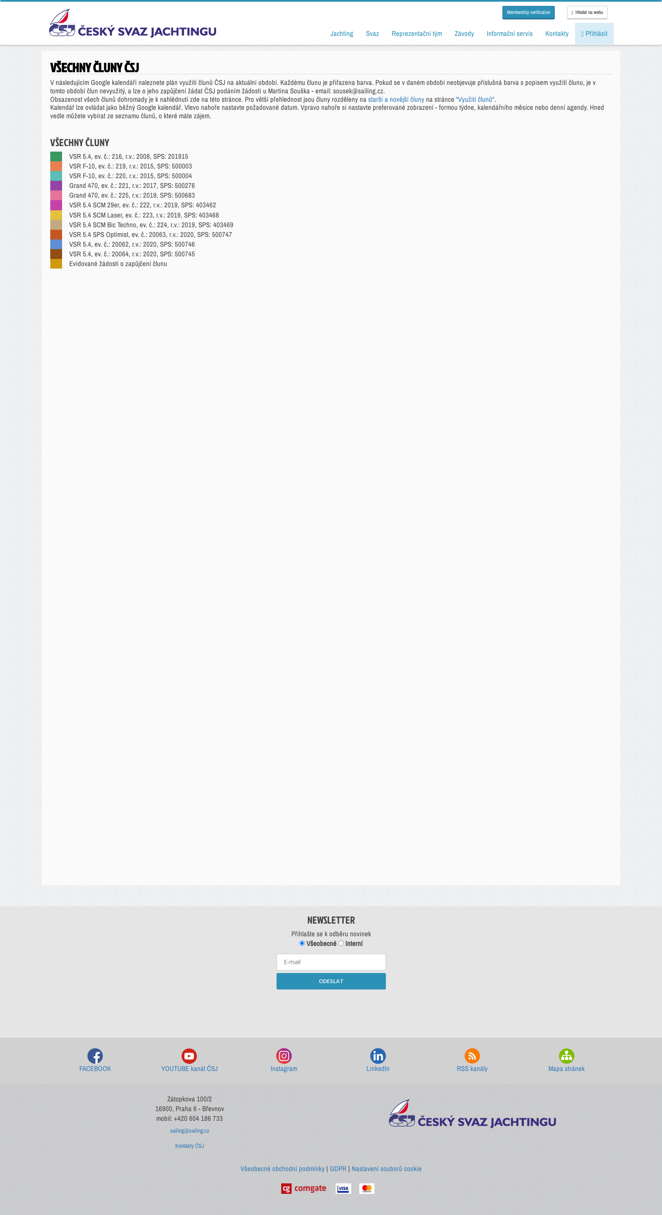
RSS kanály (472, 1060)
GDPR (338, 1168)
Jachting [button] (342, 33)
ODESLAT (331, 981)
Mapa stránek (566, 1060)
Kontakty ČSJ (189, 1146)
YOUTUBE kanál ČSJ (189, 1060)
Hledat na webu (587, 12)
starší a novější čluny (396, 99)
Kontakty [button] (557, 33)
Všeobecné (317, 943)
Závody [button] (464, 33)
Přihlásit (594, 33)
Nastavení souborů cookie (387, 1168)
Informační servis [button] (510, 33)
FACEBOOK (95, 1060)
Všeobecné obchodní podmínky (283, 1168)
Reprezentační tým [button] (417, 33)
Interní (350, 943)
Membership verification (528, 12)
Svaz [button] (372, 33)
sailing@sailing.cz (189, 1130)
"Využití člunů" (475, 99)
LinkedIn (378, 1060)
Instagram (284, 1060)
